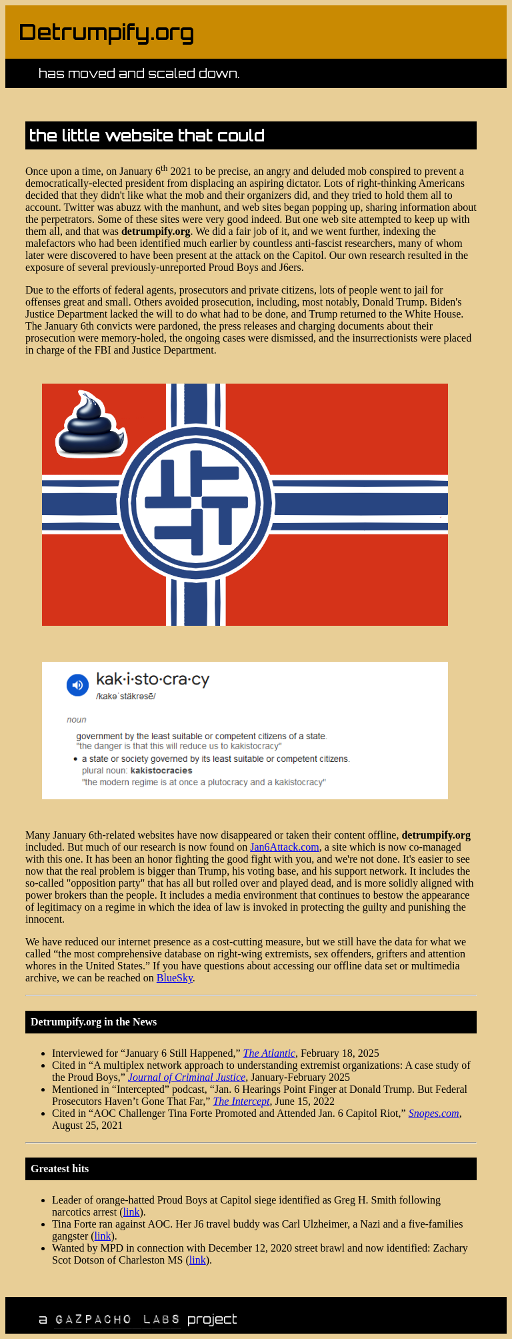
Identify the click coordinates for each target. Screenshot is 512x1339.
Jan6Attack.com (284, 847)
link (131, 1212)
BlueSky (175, 977)
